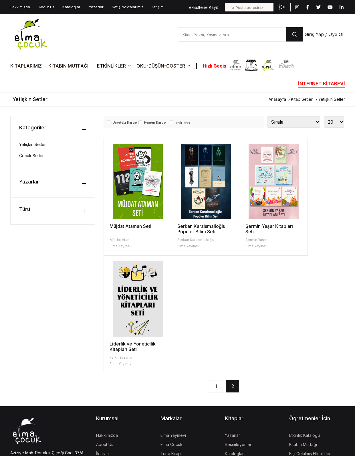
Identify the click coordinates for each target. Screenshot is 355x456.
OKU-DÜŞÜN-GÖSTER (160, 66)
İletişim (158, 7)
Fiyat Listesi (235, 363)
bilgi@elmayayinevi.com (32, 352)
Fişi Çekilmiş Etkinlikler (310, 336)
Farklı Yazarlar (301, 240)
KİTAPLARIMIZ (26, 66)
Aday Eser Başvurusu (245, 354)
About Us (104, 327)
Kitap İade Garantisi (243, 345)
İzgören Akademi (176, 379)
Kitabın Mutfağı (303, 327)
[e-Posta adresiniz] (249, 7)
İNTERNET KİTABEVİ (321, 83)
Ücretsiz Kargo (124, 123)
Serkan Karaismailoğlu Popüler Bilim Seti (194, 228)
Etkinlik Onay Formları (309, 354)
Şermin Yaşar (240, 240)
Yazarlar (96, 7)
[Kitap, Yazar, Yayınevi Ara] (232, 34)
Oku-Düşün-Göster (306, 345)
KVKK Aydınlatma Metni (29, 390)
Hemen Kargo (155, 123)
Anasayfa (277, 99)
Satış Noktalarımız (127, 7)
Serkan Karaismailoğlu (188, 240)
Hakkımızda (20, 7)
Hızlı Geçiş (214, 66)
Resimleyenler (238, 327)
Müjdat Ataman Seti (130, 226)
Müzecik (168, 354)
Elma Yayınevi (121, 246)
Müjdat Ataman (122, 240)
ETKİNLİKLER (111, 66)
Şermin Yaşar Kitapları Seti (253, 228)
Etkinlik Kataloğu (304, 317)
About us (46, 7)
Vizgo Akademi (174, 414)
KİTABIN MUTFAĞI (68, 66)
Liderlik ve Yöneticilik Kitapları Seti (313, 228)
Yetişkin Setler (331, 99)
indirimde (182, 123)
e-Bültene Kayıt (203, 7)
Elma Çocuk (171, 327)
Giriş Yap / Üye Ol (324, 34)
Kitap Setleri (302, 99)
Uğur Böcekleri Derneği (182, 388)
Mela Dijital (170, 423)
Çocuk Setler (31, 155)
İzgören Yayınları (176, 345)
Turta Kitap (170, 336)
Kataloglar (71, 7)
